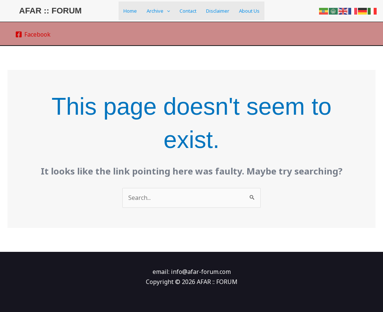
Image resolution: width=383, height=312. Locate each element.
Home (130, 10)
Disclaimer (217, 10)
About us (249, 10)
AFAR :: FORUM (50, 10)
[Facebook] (33, 34)
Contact (188, 10)
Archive (158, 10)
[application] (166, 10)
